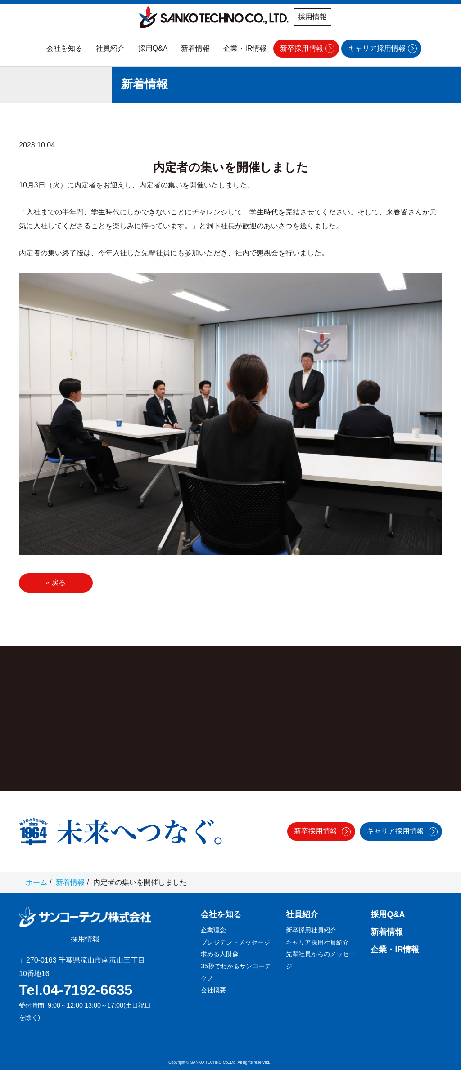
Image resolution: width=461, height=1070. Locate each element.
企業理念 (213, 930)
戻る (56, 582)
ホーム (36, 882)
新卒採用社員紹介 (311, 930)
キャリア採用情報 (377, 48)
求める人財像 (220, 954)
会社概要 (213, 990)
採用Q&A (153, 48)
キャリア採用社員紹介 (317, 942)
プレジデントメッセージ (235, 942)
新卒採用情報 (301, 48)
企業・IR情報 (245, 48)
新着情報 (195, 48)
